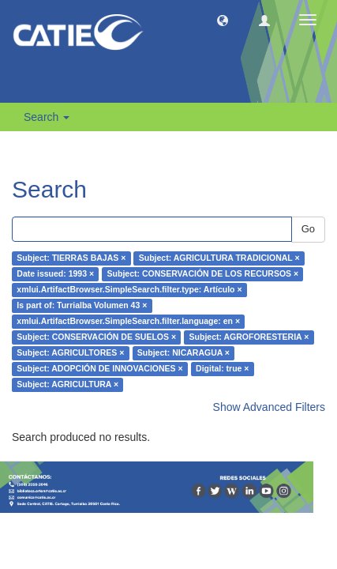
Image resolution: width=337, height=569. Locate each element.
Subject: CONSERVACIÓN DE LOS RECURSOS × (203, 274)
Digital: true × (222, 369)
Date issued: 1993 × (55, 274)
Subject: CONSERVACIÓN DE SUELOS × (96, 337)
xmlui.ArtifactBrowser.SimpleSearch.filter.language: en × (128, 321)
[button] (222, 19)
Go (308, 229)
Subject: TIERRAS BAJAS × (71, 258)
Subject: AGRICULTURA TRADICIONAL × (219, 258)
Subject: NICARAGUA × (183, 353)
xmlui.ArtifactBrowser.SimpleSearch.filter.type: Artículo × (129, 290)
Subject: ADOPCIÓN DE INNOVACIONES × (99, 369)
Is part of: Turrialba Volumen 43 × (82, 306)
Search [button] (46, 117)
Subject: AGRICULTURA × (67, 385)
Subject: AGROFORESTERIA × (249, 337)
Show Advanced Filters (269, 407)
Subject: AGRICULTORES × (70, 353)
